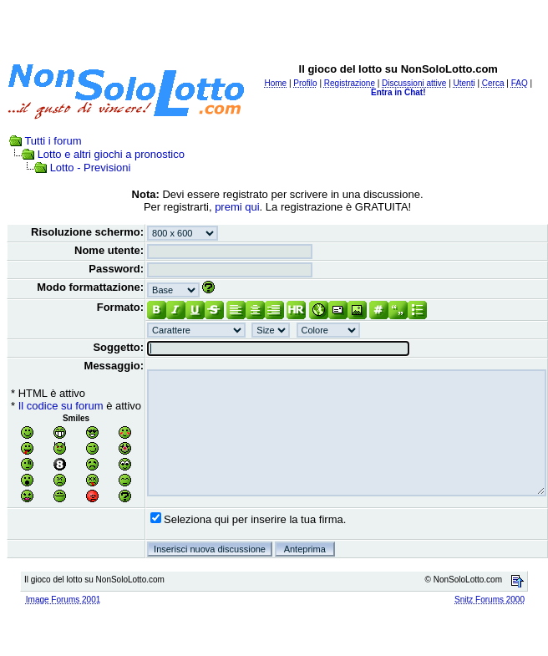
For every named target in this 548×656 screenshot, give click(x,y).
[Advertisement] (274, 27)
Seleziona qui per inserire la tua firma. (255, 519)
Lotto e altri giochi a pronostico (111, 154)
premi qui (237, 207)
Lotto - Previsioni (90, 167)
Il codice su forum (61, 405)
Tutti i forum (52, 141)
